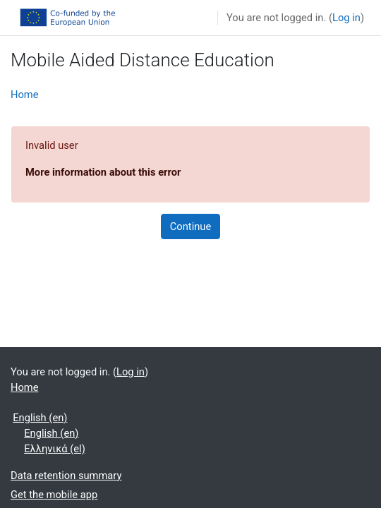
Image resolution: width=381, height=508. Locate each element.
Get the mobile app (54, 494)
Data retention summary (66, 475)
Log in (346, 17)
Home (25, 94)
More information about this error (103, 172)
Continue (190, 226)
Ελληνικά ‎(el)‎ (54, 448)
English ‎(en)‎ (40, 417)
